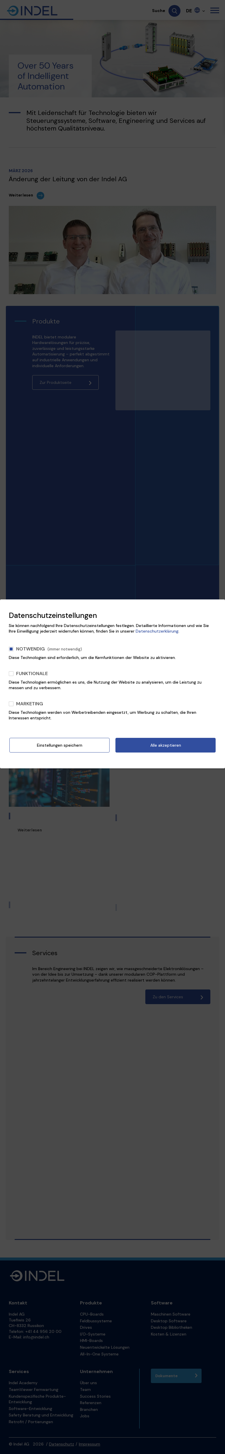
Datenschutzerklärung (157, 631)
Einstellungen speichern (59, 745)
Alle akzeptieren (165, 745)
